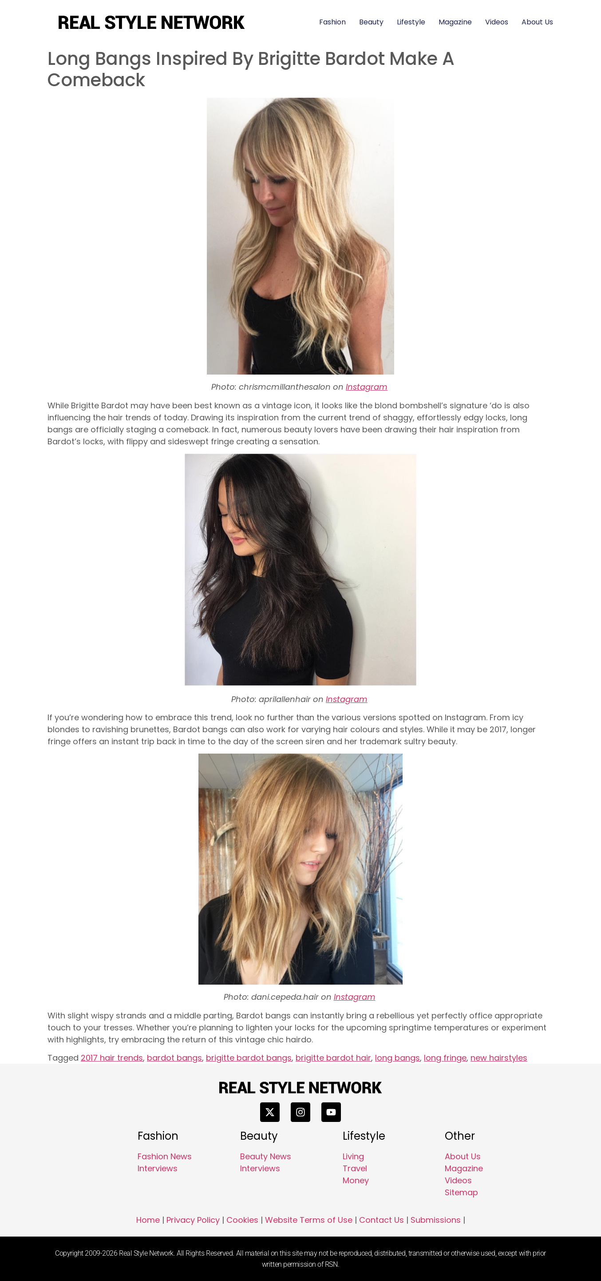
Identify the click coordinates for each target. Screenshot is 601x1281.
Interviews (158, 1168)
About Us (537, 22)
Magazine (455, 22)
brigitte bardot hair (333, 1057)
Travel (355, 1168)
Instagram (366, 386)
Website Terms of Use (308, 1219)
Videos (496, 22)
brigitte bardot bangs (249, 1057)
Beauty (371, 22)
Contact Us (381, 1219)
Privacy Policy (193, 1219)
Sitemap (461, 1192)
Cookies (242, 1219)
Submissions (436, 1219)
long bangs (397, 1057)
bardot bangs (174, 1057)
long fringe (445, 1057)
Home (148, 1219)
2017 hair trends (112, 1057)
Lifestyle (411, 22)
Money (356, 1180)
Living (353, 1156)
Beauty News (265, 1156)
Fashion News (165, 1156)
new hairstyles (499, 1057)
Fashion (332, 22)
